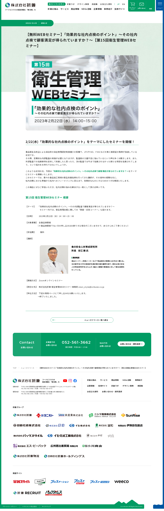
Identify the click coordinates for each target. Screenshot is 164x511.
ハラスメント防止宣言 (29, 508)
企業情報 (98, 9)
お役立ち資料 (106, 4)
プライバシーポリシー (10, 508)
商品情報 (75, 9)
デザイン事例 (83, 4)
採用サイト (120, 9)
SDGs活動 (86, 9)
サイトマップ (46, 508)
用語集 (95, 4)
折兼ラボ (71, 4)
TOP (14, 369)
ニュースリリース (27, 369)
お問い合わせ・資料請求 (128, 345)
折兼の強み (53, 9)
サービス (64, 9)
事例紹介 (108, 9)
